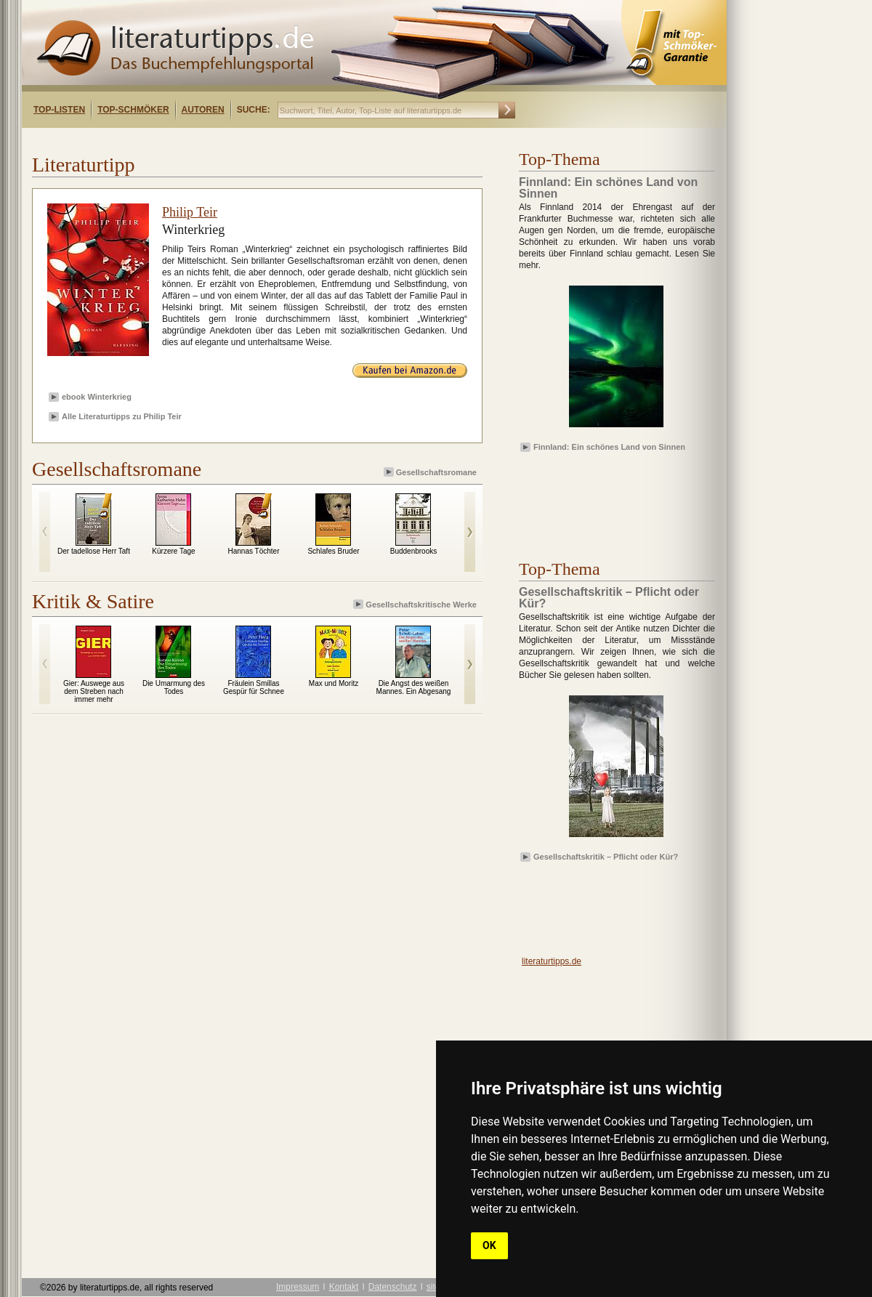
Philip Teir (189, 212)
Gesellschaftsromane (431, 472)
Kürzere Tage (173, 551)
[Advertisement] (603, 498)
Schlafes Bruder (333, 551)
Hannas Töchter (254, 551)
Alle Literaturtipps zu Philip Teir (122, 416)
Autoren (203, 110)
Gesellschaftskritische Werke (416, 604)
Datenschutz (392, 1287)
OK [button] (489, 1245)
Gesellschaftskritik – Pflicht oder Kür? (605, 856)
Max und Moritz (333, 683)
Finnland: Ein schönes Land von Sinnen (609, 447)
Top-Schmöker (133, 110)
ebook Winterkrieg (97, 396)
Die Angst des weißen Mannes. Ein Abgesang (413, 687)
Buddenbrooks (413, 551)
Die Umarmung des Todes (173, 687)
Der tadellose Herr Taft (93, 551)
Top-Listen (59, 110)
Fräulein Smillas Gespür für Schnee (253, 687)
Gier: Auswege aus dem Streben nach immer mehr (93, 691)
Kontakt (344, 1287)
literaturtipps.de (551, 961)
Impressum (297, 1287)
